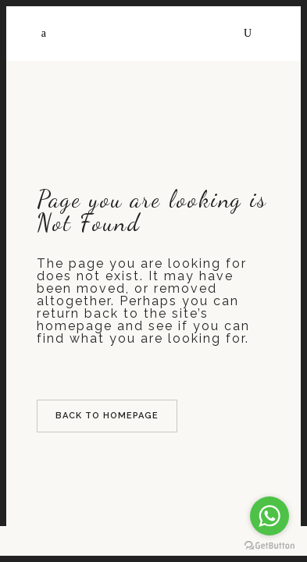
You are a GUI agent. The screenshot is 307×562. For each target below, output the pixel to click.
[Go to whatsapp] (269, 515)
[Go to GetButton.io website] (270, 546)
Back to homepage (107, 416)
